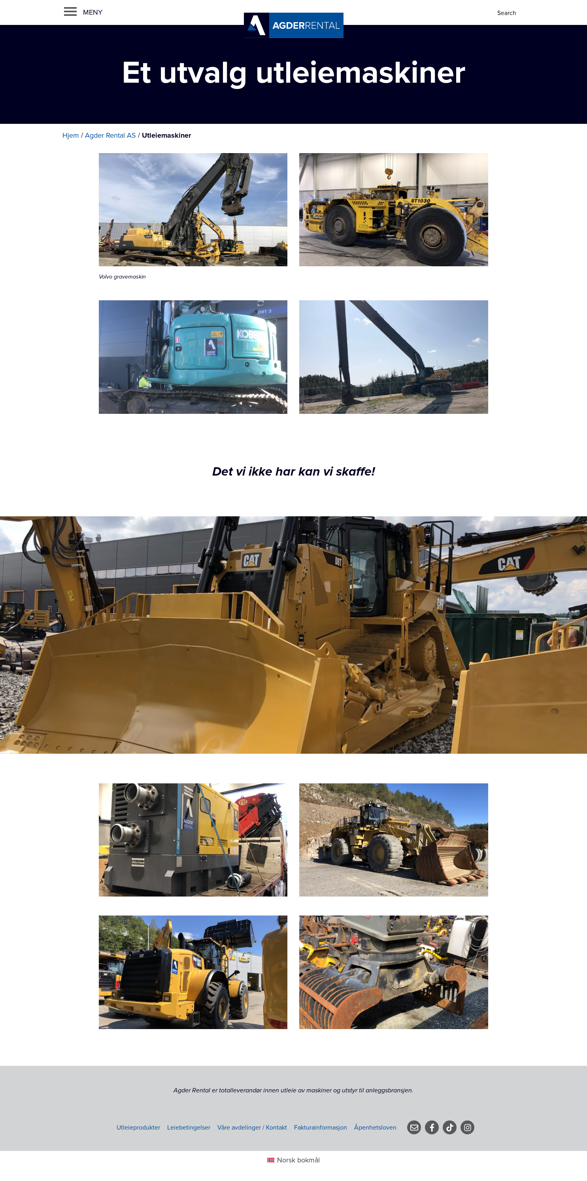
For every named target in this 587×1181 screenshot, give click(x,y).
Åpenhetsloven (375, 1128)
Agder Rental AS (110, 135)
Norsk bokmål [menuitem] (298, 1160)
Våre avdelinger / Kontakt (252, 1128)
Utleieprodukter (138, 1128)
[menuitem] (293, 1160)
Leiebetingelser (188, 1128)
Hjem (70, 135)
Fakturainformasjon (320, 1128)
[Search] (507, 13)
